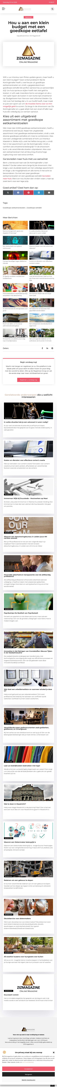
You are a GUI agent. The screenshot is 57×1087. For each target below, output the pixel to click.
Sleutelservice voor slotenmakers (17, 919)
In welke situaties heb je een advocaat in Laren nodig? (26, 422)
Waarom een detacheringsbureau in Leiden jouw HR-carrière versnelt (25, 537)
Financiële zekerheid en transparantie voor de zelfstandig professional (27, 575)
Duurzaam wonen (11, 995)
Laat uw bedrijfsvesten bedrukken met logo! (22, 766)
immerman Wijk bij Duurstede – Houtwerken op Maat (26, 498)
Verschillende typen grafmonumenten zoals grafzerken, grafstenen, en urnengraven (26, 728)
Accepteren (28, 1069)
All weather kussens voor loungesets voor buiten (23, 957)
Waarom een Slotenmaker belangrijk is (20, 842)
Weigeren (28, 1074)
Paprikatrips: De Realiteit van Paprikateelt (21, 613)
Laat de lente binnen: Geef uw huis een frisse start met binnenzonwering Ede (41, 278)
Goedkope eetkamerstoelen (14, 208)
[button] (54, 1052)
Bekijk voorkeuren (28, 1080)
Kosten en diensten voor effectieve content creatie (24, 460)
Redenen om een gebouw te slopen (18, 880)
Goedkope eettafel (34, 208)
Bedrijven (28, 17)
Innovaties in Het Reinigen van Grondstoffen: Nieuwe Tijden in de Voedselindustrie (28, 652)
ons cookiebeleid (27, 1062)
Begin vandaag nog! (28, 362)
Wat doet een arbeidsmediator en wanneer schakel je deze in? (28, 690)
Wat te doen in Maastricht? (15, 804)
